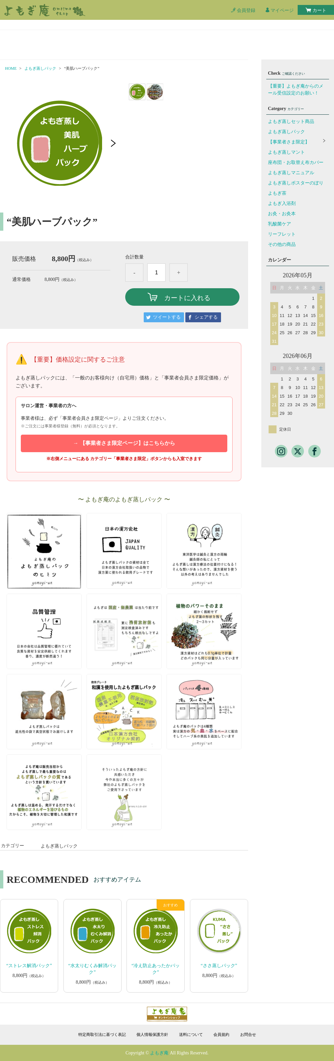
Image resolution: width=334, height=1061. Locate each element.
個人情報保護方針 (152, 1035)
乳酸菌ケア (279, 223)
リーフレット (282, 234)
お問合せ (248, 1035)
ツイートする (167, 317)
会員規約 (221, 1035)
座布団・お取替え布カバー (295, 162)
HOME (11, 68)
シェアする (206, 317)
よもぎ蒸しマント (286, 152)
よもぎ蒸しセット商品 (291, 121)
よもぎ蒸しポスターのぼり (295, 182)
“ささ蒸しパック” (219, 965)
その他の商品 (282, 244)
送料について (191, 1035)
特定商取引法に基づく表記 (102, 1035)
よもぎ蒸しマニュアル (291, 172)
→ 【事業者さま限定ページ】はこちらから (124, 443)
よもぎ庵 (159, 1052)
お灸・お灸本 (282, 213)
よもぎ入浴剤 (282, 203)
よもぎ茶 (277, 193)
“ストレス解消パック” (29, 965)
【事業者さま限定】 (289, 141)
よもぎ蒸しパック (40, 68)
